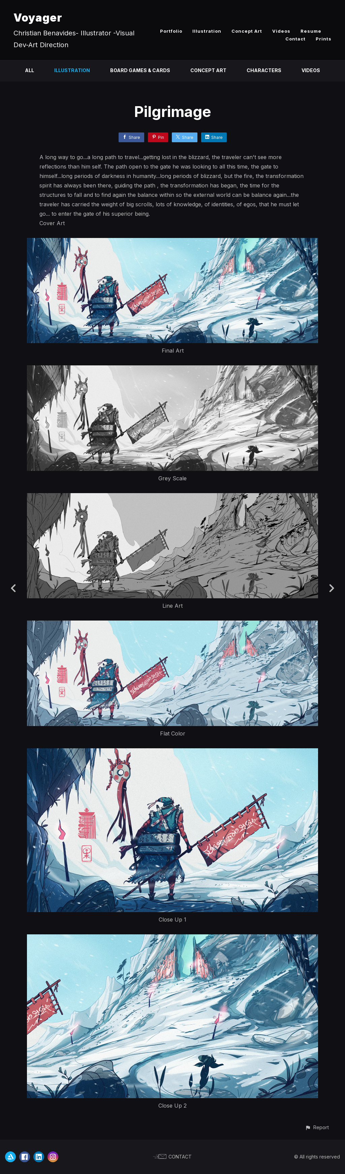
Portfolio (171, 31)
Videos (281, 31)
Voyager (37, 17)
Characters (264, 70)
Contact (295, 38)
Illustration (206, 31)
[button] (317, 1127)
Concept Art (246, 31)
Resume (311, 31)
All (29, 70)
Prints (324, 38)
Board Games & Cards (140, 70)
